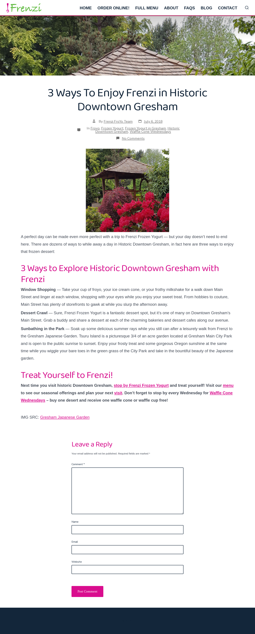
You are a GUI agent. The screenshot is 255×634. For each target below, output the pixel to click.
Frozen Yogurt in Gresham (145, 128)
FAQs (189, 8)
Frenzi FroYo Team (118, 121)
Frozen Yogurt (112, 128)
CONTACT (227, 8)
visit (118, 393)
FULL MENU (146, 8)
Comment (78, 464)
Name (75, 522)
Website (77, 562)
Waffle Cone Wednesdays (150, 131)
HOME (86, 8)
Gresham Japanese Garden (65, 417)
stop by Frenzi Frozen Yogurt (141, 385)
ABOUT (171, 8)
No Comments (133, 138)
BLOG (206, 8)
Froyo (95, 128)
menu (228, 385)
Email (75, 542)
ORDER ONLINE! (114, 8)
